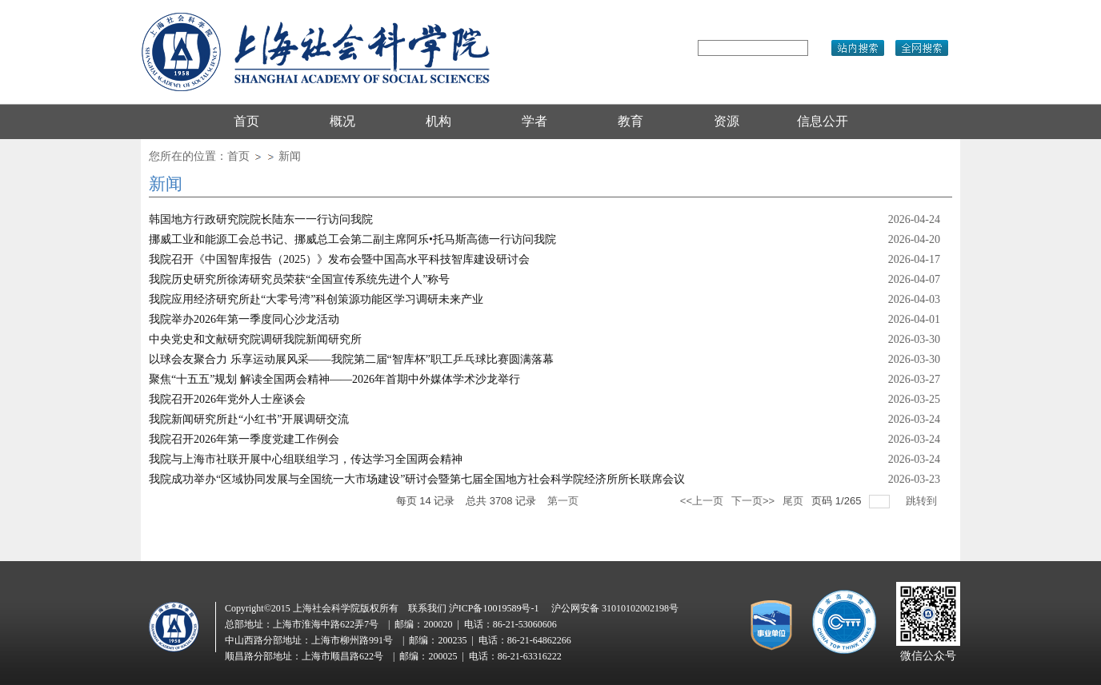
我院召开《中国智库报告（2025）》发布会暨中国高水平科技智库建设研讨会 (339, 259)
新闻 (289, 156)
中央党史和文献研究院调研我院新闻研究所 (255, 339)
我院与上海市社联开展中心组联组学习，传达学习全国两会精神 (305, 459)
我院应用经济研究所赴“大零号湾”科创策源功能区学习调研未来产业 (316, 299)
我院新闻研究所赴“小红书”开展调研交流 (249, 419)
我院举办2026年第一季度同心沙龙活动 (244, 319)
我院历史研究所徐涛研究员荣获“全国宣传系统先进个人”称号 (299, 279)
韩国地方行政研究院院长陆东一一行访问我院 (261, 219)
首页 (238, 156)
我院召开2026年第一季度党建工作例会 (244, 439)
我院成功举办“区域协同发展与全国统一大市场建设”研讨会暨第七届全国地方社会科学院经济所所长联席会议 (417, 479)
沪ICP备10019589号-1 (494, 608)
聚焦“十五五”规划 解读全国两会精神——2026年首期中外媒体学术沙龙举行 (334, 379)
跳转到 (923, 501)
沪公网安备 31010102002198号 (615, 608)
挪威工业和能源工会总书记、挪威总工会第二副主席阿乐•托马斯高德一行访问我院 (352, 239)
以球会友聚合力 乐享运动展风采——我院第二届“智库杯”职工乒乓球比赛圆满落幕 (351, 359)
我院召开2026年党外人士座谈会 (227, 399)
